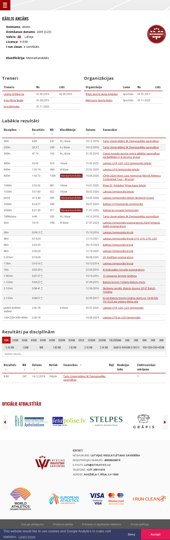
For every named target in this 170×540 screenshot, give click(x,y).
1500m (71, 340)
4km (144, 340)
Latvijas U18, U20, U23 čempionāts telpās (127, 163)
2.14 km (104, 347)
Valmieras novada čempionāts (120, 210)
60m (6, 340)
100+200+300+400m (153, 347)
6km (153, 340)
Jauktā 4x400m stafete (126, 347)
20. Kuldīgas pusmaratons (118, 257)
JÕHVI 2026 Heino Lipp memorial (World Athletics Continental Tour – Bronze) (132, 177)
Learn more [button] (26, 537)
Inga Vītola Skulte (13, 100)
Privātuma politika (63, 524)
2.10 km (88, 347)
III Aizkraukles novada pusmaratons (123, 269)
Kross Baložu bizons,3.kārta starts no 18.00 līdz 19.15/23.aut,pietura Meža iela (130, 299)
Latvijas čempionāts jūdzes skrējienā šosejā (128, 198)
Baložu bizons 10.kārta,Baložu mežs (124, 282)
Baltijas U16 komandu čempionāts (123, 204)
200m (15, 340)
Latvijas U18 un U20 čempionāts (121, 317)
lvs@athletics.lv (97, 465)
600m (43, 340)
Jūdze (81, 340)
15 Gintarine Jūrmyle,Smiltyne (120, 276)
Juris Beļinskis (11, 106)
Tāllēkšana (115, 340)
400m (34, 340)
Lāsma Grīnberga (14, 94)
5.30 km (10, 347)
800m (52, 340)
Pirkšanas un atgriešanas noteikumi (101, 524)
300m (24, 340)
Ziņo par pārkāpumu (32, 524)
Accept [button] (155, 534)
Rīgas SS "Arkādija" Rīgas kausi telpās (124, 185)
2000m (91, 340)
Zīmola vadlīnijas (139, 524)
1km (41, 347)
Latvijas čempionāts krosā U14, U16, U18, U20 (130, 238)
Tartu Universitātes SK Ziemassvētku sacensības (131, 141)
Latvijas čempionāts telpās (118, 191)
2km (136, 340)
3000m (102, 340)
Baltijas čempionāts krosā (118, 245)
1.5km (25, 347)
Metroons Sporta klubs (99, 100)
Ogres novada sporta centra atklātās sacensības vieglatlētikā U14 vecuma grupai (131, 155)
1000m (61, 340)
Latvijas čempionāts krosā (118, 232)
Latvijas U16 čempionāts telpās (121, 169)
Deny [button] (131, 534)
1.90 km (57, 347)
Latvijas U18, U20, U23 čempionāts (123, 308)
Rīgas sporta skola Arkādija (102, 94)
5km (127, 340)
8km (161, 340)
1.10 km (72, 347)
